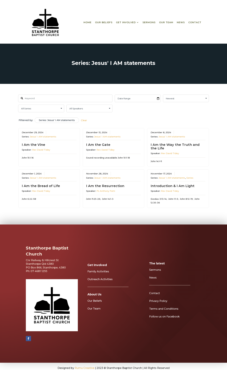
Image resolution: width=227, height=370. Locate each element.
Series (189, 177)
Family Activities (98, 276)
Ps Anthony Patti (106, 190)
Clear (84, 120)
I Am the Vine (33, 145)
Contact (194, 22)
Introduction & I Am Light (173, 186)
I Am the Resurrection (105, 186)
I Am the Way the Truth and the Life (175, 146)
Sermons (149, 22)
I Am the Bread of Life (41, 186)
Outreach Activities (100, 283)
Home (87, 22)
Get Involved (126, 22)
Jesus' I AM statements (43, 136)
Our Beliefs (103, 22)
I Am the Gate (98, 145)
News (181, 22)
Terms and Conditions (163, 313)
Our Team (166, 22)
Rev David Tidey (41, 149)
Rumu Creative (84, 368)
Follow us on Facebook (164, 321)
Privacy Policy (158, 305)
